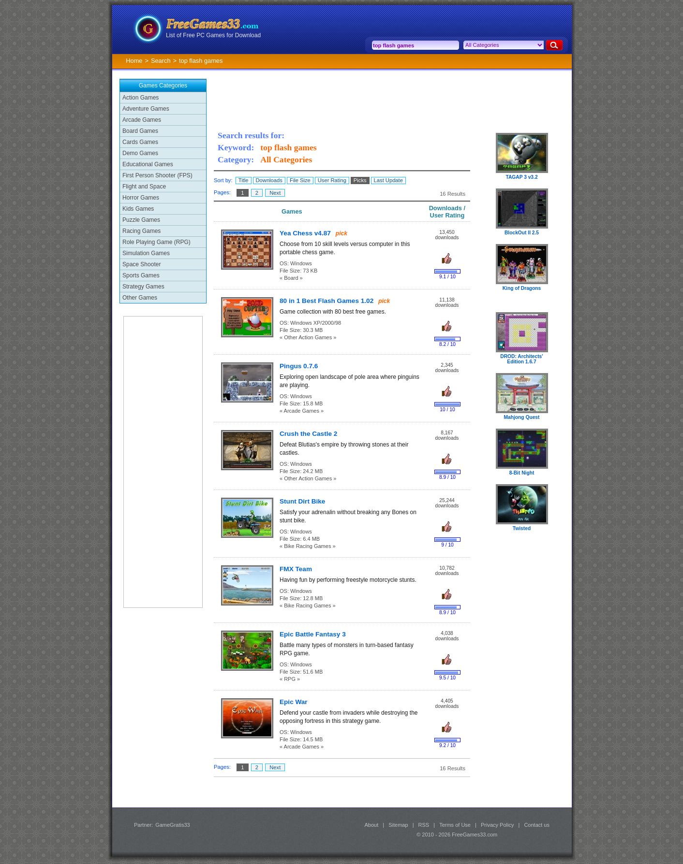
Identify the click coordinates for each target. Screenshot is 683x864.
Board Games (140, 131)
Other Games (139, 297)
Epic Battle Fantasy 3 (313, 634)
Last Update (388, 180)
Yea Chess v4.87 (305, 233)
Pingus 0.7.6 (299, 366)
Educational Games (147, 164)
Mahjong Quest (522, 417)
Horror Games (140, 197)
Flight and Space (144, 186)
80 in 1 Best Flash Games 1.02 (326, 300)
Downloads (269, 180)
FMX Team (296, 569)
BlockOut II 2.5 (522, 232)
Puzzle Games (141, 219)
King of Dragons (522, 288)
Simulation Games (146, 253)
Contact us (536, 825)
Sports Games (141, 275)
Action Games (140, 97)
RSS (424, 825)
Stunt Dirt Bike (302, 501)
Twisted (522, 528)
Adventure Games (145, 108)
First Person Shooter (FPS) (157, 175)
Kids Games (138, 208)
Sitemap (398, 825)
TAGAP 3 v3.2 (521, 177)
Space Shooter (141, 264)
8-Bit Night (522, 472)
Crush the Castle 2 (308, 433)
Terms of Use (455, 825)
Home (134, 60)
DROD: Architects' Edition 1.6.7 (521, 359)
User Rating (332, 180)
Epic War (294, 702)
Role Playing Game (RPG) (156, 242)
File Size (300, 180)
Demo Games (140, 153)
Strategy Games (143, 286)
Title (243, 180)
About (371, 825)
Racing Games (141, 231)
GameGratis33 (172, 825)
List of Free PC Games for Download (213, 35)
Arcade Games (141, 119)
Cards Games (140, 142)
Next (275, 193)
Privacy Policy (497, 825)
